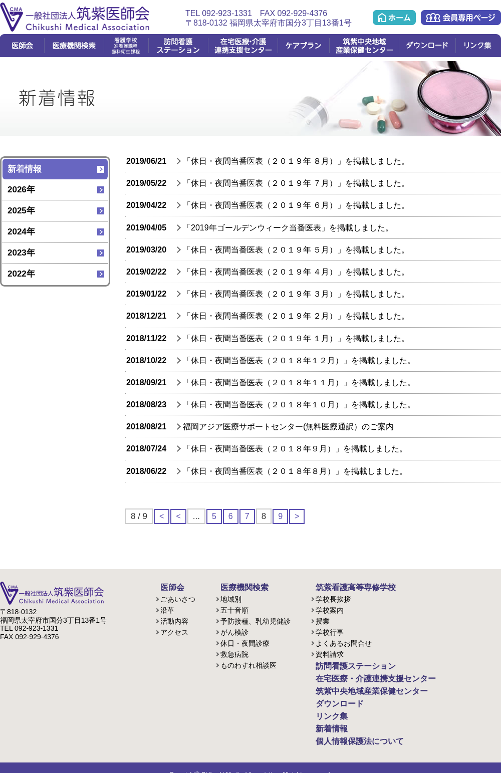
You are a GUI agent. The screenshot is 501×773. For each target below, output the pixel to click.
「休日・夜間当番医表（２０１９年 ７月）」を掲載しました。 (296, 183)
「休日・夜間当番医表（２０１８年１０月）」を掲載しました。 (299, 404)
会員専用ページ (461, 17)
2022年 (21, 274)
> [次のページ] (298, 516)
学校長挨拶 (333, 598)
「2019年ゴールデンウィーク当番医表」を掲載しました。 (288, 227)
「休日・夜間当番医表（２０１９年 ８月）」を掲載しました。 (296, 161)
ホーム (394, 17)
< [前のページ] (178, 516)
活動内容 (174, 620)
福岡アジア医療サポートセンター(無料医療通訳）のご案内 (288, 426)
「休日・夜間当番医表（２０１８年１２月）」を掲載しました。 (299, 360)
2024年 (21, 231)
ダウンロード (427, 45)
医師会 (22, 45)
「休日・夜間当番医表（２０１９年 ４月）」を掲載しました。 (296, 272)
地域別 (230, 598)
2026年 (21, 189)
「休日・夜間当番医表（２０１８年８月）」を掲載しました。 (295, 471)
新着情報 (25, 169)
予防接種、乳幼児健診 (255, 620)
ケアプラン (303, 45)
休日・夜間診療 (245, 642)
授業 (323, 620)
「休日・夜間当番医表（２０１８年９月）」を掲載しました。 (295, 448)
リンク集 (478, 45)
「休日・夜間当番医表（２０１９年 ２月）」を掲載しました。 (296, 316)
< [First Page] (161, 516)
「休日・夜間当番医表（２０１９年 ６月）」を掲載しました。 (296, 205)
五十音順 (234, 609)
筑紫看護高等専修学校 (346, 587)
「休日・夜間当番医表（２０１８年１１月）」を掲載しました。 (299, 382)
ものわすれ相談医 (248, 664)
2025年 (21, 210)
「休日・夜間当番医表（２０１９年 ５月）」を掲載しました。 (296, 249)
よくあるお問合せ (344, 642)
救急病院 (234, 653)
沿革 (167, 609)
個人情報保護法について (349, 730)
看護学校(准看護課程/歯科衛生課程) (126, 45)
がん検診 (234, 631)
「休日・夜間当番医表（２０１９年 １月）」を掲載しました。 (296, 338)
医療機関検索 (74, 45)
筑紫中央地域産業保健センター (364, 45)
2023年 (21, 252)
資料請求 (330, 653)
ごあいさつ (177, 598)
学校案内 (330, 609)
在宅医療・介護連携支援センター (243, 45)
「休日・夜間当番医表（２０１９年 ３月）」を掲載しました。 (296, 294)
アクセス (174, 631)
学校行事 (330, 631)
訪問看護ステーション (178, 45)
